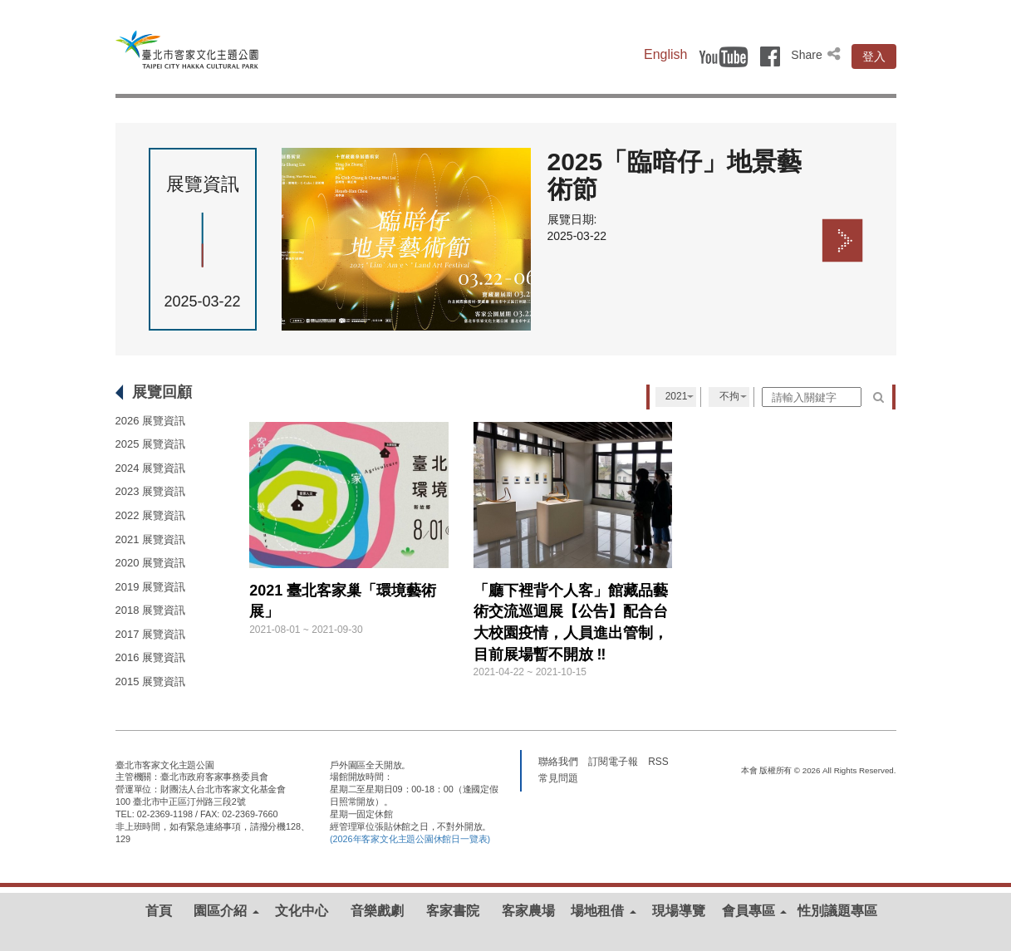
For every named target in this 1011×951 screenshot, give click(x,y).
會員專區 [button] (754, 911)
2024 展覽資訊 (150, 468)
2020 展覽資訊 (150, 562)
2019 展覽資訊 (150, 587)
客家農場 (528, 911)
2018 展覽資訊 (150, 610)
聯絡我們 (558, 761)
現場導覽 (678, 911)
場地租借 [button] (603, 911)
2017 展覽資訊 (150, 634)
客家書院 (452, 911)
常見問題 (558, 777)
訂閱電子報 (613, 761)
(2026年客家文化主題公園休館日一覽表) (410, 839)
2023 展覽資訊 (150, 491)
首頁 (158, 911)
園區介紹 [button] (226, 911)
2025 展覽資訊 (150, 444)
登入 (874, 56)
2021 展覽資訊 (150, 539)
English (665, 54)
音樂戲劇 (377, 911)
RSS (658, 761)
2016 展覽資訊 (150, 657)
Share (816, 54)
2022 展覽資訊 (150, 515)
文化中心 (301, 911)
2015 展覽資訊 (150, 681)
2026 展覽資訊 (150, 420)
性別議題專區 (837, 911)
